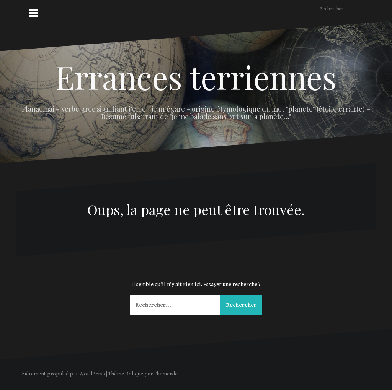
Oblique (134, 374)
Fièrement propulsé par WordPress (63, 374)
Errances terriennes (196, 77)
